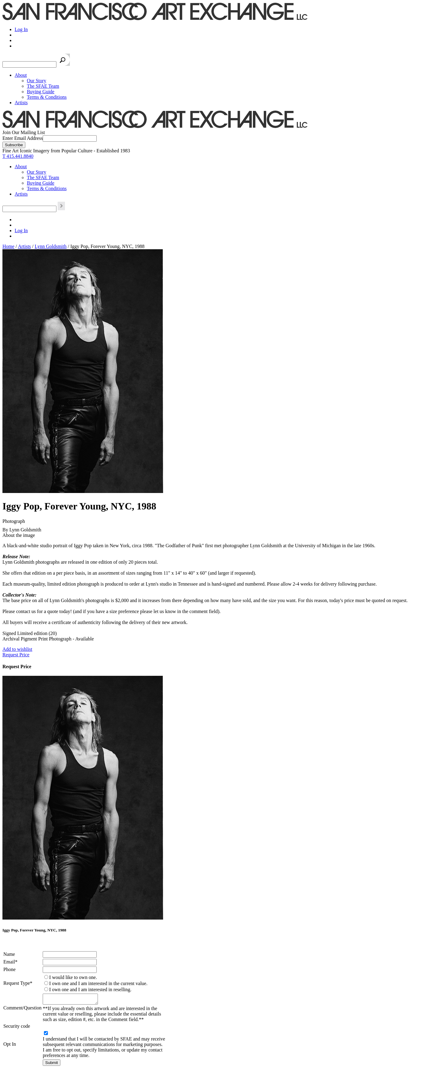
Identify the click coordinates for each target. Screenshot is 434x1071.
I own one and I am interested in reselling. (90, 989)
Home (8, 246)
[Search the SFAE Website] (29, 64)
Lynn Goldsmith (50, 246)
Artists (21, 102)
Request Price (15, 654)
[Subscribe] (13, 145)
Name (9, 954)
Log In (21, 29)
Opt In (9, 1045)
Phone (9, 969)
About (21, 75)
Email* (10, 961)
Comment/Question (22, 1008)
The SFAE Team (43, 86)
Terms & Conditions (46, 97)
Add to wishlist (17, 649)
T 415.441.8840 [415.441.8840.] (17, 156)
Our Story (36, 80)
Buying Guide (40, 91)
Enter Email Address (22, 138)
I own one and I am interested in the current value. (98, 983)
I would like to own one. (73, 977)
